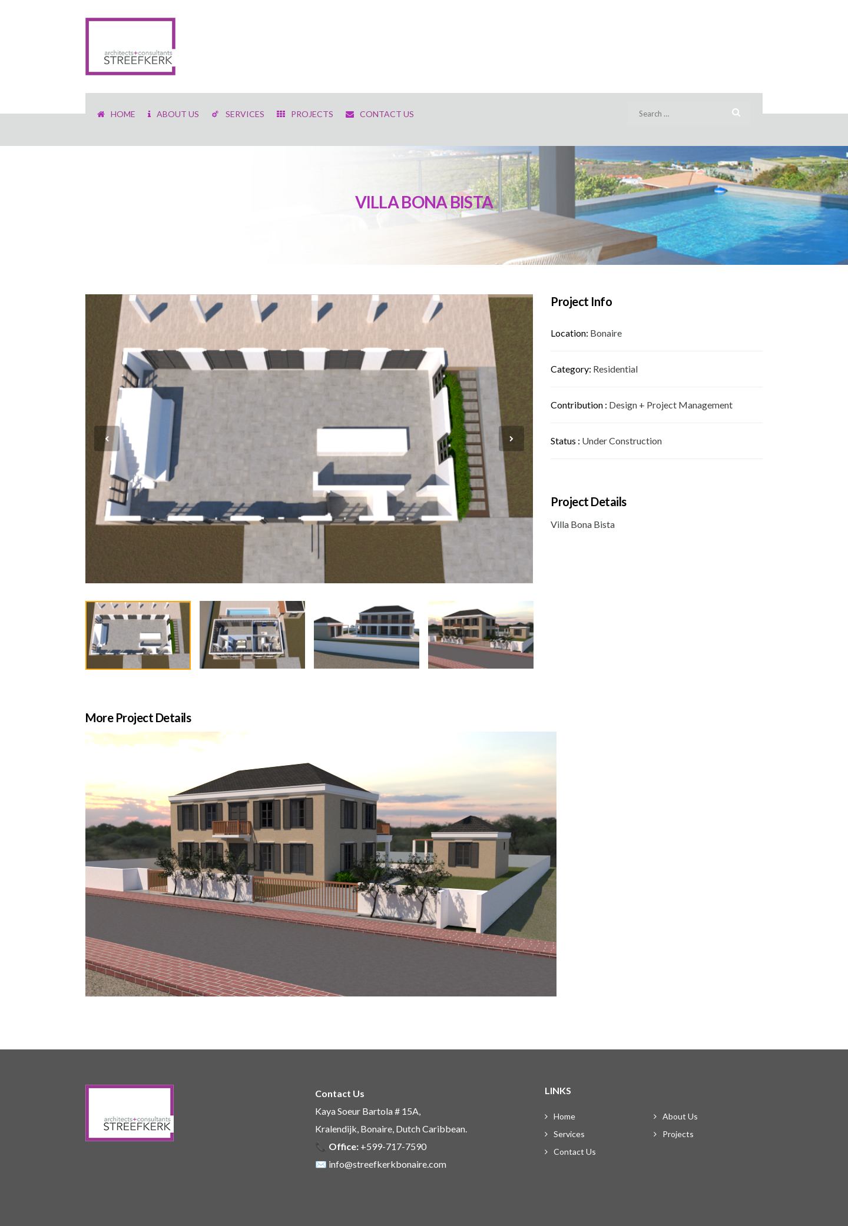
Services (569, 1134)
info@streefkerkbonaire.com (387, 1163)
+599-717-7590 (393, 1146)
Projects (678, 1134)
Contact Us (575, 1152)
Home (564, 1116)
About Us (680, 1116)
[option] (309, 438)
